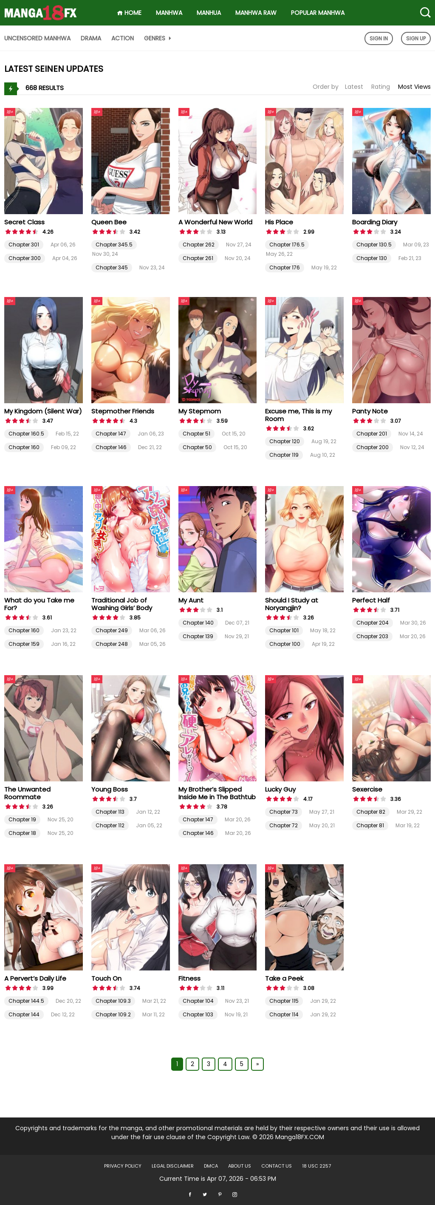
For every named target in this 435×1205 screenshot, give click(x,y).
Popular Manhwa (318, 12)
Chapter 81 (370, 825)
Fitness (189, 978)
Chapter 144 (24, 1014)
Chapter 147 (111, 433)
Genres (158, 38)
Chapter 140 (198, 622)
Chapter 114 (284, 1014)
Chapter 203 (372, 636)
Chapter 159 (24, 644)
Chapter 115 (284, 1000)
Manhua (209, 12)
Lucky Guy (280, 789)
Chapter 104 (198, 1000)
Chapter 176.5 (287, 244)
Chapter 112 (110, 825)
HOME (129, 12)
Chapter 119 (284, 454)
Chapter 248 (112, 644)
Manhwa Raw (256, 12)
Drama (91, 38)
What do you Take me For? (39, 604)
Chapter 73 (283, 811)
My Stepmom (199, 411)
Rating (380, 86)
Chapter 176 (284, 267)
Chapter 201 (371, 433)
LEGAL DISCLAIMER (173, 1166)
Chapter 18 (22, 833)
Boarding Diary (374, 222)
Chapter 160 (24, 447)
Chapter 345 (112, 267)
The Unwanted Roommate (27, 793)
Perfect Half (371, 600)
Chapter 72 (283, 825)
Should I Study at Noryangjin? (291, 604)
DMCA (211, 1166)
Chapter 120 (284, 441)
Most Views (414, 86)
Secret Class (24, 222)
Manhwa (169, 12)
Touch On (106, 978)
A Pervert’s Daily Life (35, 978)
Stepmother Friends (122, 411)
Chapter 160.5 (26, 433)
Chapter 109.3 (113, 1000)
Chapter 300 (24, 258)
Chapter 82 (370, 811)
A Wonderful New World (215, 222)
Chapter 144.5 (26, 1000)
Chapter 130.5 (374, 244)
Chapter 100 (284, 644)
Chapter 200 (372, 447)
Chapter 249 (112, 630)
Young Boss (109, 789)
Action (122, 38)
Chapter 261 (198, 258)
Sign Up (416, 38)
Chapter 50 (197, 447)
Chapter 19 (22, 819)
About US (239, 1166)
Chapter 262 (199, 244)
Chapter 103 (198, 1014)
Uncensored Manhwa (37, 38)
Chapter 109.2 (113, 1014)
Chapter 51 (196, 433)
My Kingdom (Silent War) (43, 411)
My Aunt (190, 600)
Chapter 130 (371, 258)
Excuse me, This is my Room (298, 415)
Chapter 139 (198, 636)
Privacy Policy (122, 1166)
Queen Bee (109, 222)
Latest (354, 86)
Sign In (379, 38)
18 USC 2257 (316, 1166)
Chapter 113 (110, 811)
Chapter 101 (284, 630)
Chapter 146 (111, 447)
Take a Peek (284, 978)
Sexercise (367, 789)
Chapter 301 (23, 244)
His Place (279, 222)
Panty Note (370, 411)
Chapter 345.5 (114, 244)
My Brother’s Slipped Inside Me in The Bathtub (217, 793)
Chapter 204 (372, 622)
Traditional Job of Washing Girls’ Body (121, 604)
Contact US (276, 1166)
